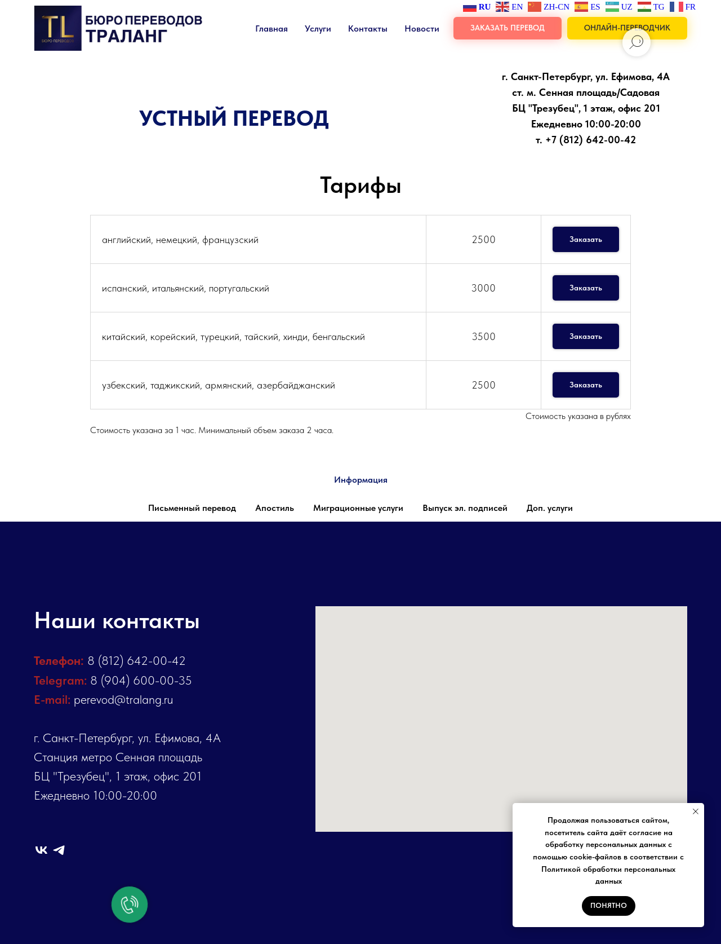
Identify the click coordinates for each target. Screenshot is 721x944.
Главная (271, 28)
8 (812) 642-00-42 (136, 660)
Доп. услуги (550, 507)
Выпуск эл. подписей (465, 507)
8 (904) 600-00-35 (141, 680)
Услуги (318, 28)
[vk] (41, 850)
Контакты (368, 28)
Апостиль (274, 507)
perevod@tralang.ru (123, 699)
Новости (421, 28)
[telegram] (59, 850)
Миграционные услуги (358, 507)
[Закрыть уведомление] (695, 811)
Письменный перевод (192, 507)
